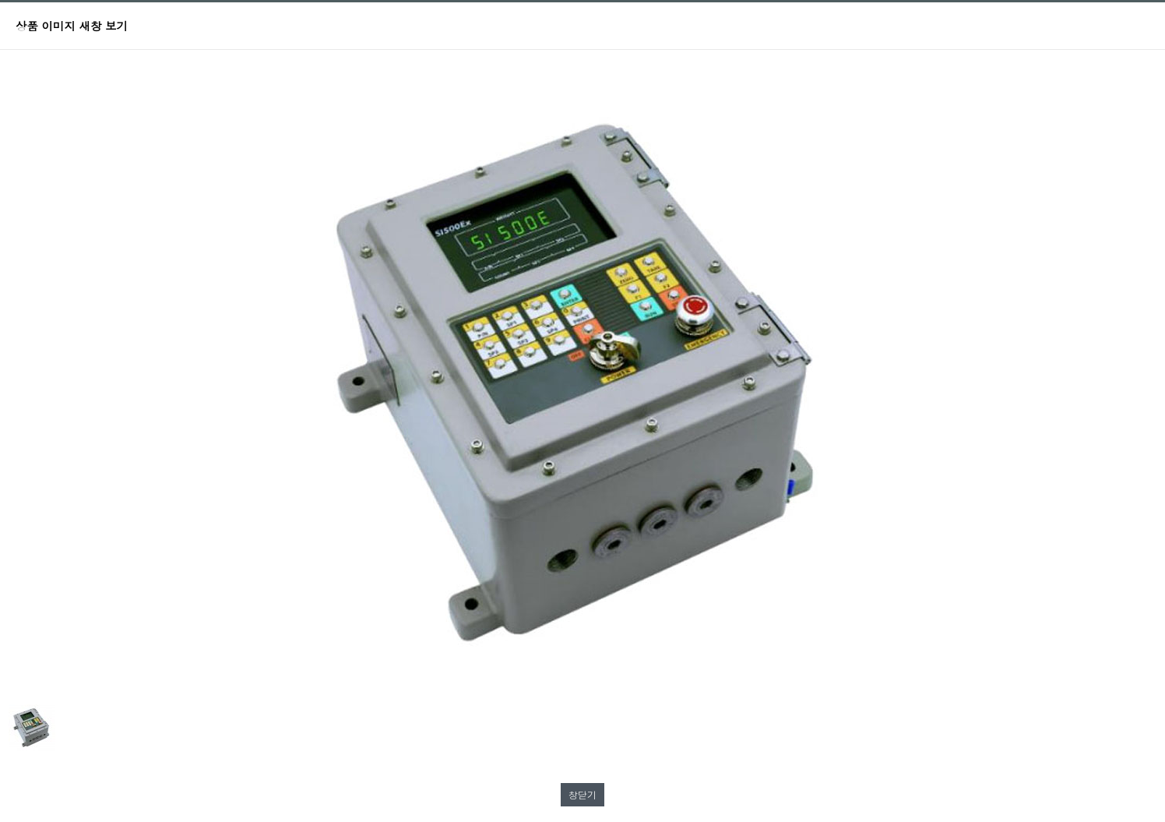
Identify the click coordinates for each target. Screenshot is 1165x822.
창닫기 (582, 794)
